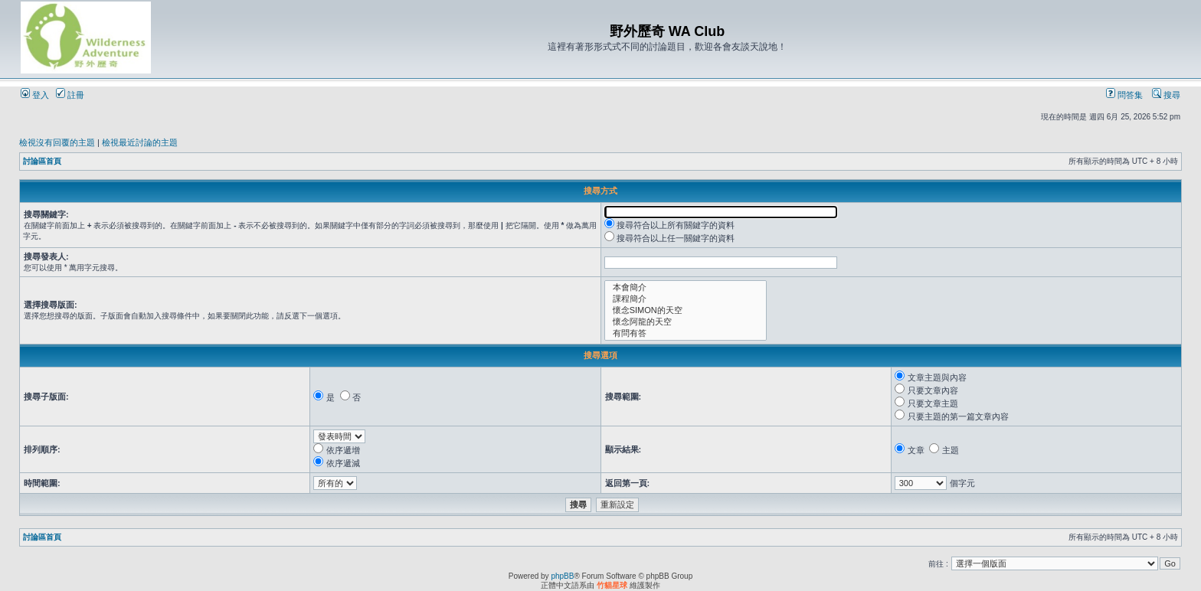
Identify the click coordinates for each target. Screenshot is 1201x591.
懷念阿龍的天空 (686, 322)
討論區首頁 (42, 161)
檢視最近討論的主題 (140, 142)
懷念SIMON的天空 (686, 310)
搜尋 (1166, 95)
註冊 (70, 95)
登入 (35, 95)
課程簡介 (686, 299)
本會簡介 (686, 287)
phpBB (562, 576)
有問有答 (686, 333)
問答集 (1124, 95)
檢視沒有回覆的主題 (57, 142)
